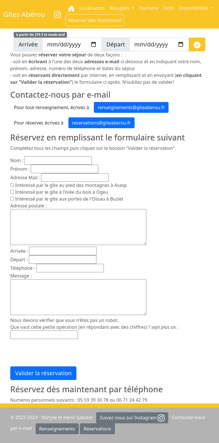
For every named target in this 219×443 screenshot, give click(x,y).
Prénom (18, 169)
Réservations (97, 429)
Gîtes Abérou (24, 14)
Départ (17, 259)
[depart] (159, 44)
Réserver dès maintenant (95, 20)
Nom (15, 160)
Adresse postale (27, 206)
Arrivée (18, 251)
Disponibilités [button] (194, 8)
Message (19, 276)
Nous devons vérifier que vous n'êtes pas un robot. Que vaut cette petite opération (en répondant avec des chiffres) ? (93, 323)
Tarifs (169, 8)
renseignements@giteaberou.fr (131, 107)
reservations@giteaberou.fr (101, 123)
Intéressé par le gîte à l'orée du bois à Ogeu (61, 192)
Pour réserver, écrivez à (38, 123)
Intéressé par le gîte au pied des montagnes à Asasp (71, 185)
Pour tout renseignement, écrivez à (51, 107)
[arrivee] (72, 44)
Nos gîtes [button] (119, 8)
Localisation (92, 8)
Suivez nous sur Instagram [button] (132, 418)
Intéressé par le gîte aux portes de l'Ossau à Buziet (69, 199)
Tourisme (148, 8)
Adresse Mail (24, 177)
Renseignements (57, 429)
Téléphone (21, 268)
